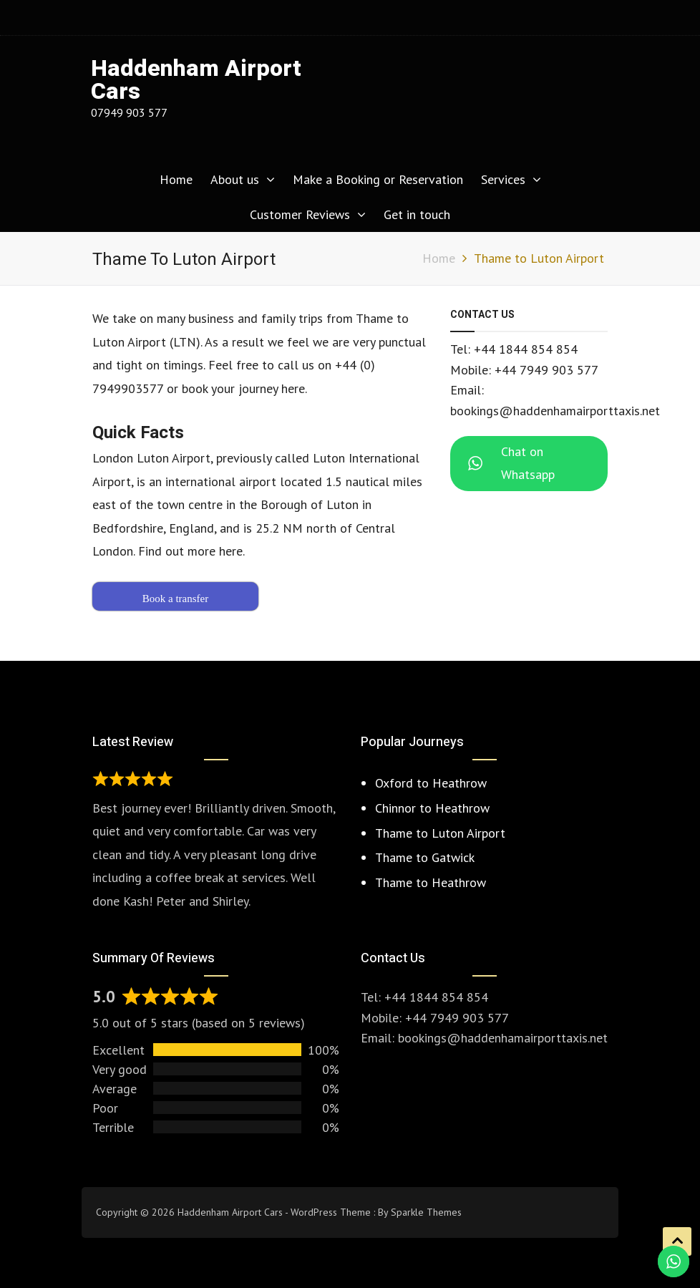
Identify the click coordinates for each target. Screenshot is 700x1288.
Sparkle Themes (426, 1212)
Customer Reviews (300, 214)
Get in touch (417, 214)
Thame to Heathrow (430, 882)
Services (503, 179)
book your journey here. (244, 388)
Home (176, 179)
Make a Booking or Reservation (378, 179)
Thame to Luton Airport (440, 833)
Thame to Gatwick (425, 857)
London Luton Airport (151, 458)
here (231, 551)
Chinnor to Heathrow (432, 808)
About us (234, 179)
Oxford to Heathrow (431, 783)
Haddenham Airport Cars (196, 80)
